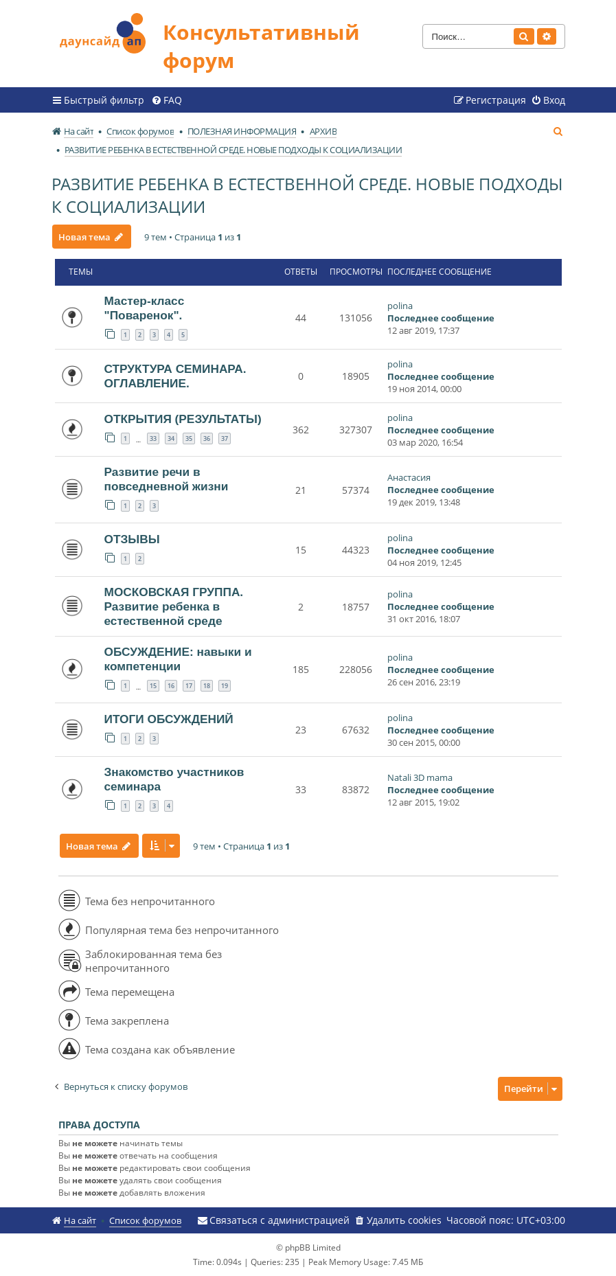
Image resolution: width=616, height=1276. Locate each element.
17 (188, 685)
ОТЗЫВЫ (132, 539)
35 (188, 438)
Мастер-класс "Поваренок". (144, 308)
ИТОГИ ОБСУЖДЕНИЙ (168, 719)
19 (224, 685)
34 (171, 438)
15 (153, 685)
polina (400, 305)
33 (153, 438)
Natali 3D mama (420, 777)
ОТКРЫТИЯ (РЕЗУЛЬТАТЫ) (183, 419)
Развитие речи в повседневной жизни (166, 479)
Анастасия (409, 477)
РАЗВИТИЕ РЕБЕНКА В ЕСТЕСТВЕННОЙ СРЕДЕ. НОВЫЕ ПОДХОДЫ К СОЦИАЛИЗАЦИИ (307, 195)
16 (171, 685)
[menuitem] (166, 100)
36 (206, 438)
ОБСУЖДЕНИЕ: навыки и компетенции (178, 659)
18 (206, 685)
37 (224, 438)
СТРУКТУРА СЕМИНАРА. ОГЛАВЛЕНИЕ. (175, 376)
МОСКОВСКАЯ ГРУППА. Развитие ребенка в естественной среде (174, 606)
